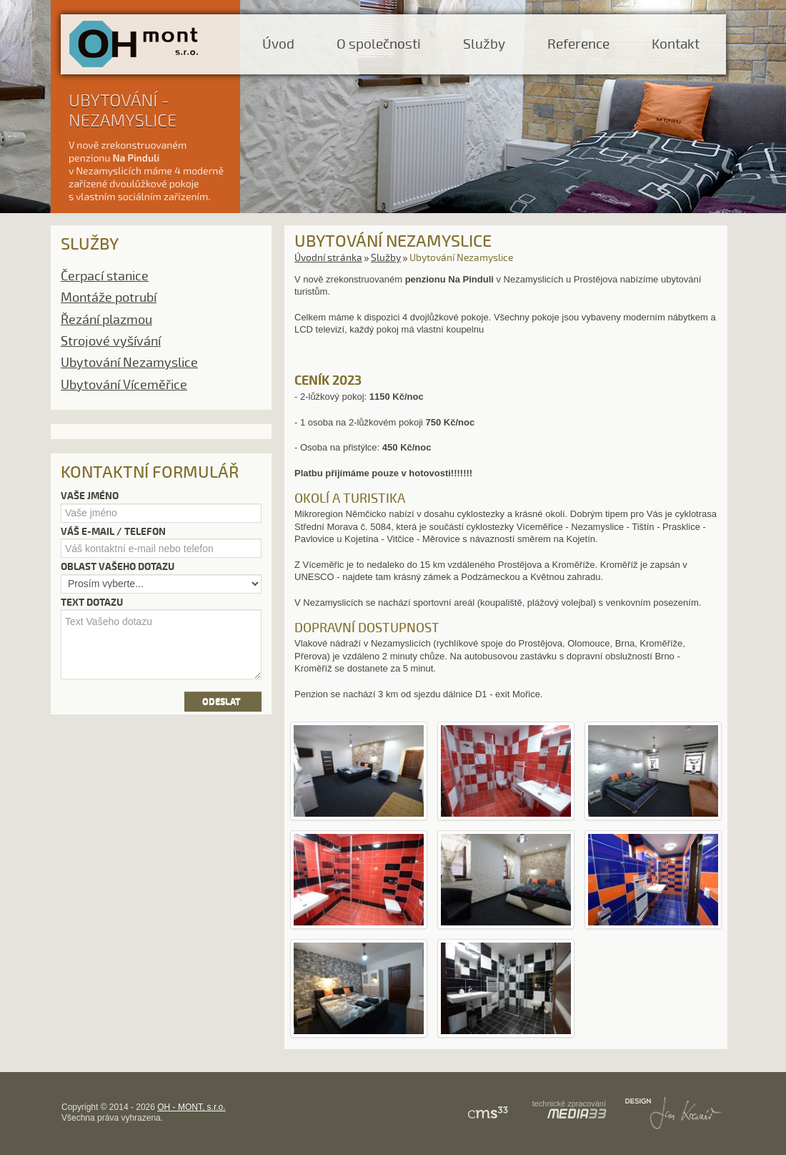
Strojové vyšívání (111, 341)
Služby (484, 44)
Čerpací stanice (105, 276)
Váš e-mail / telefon (113, 532)
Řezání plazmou (106, 320)
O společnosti (379, 44)
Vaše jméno (90, 496)
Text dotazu (92, 602)
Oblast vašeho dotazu (117, 567)
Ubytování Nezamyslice (129, 362)
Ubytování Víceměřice (124, 385)
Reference (578, 44)
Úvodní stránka (328, 258)
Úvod (278, 44)
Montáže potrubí (108, 297)
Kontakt (676, 44)
